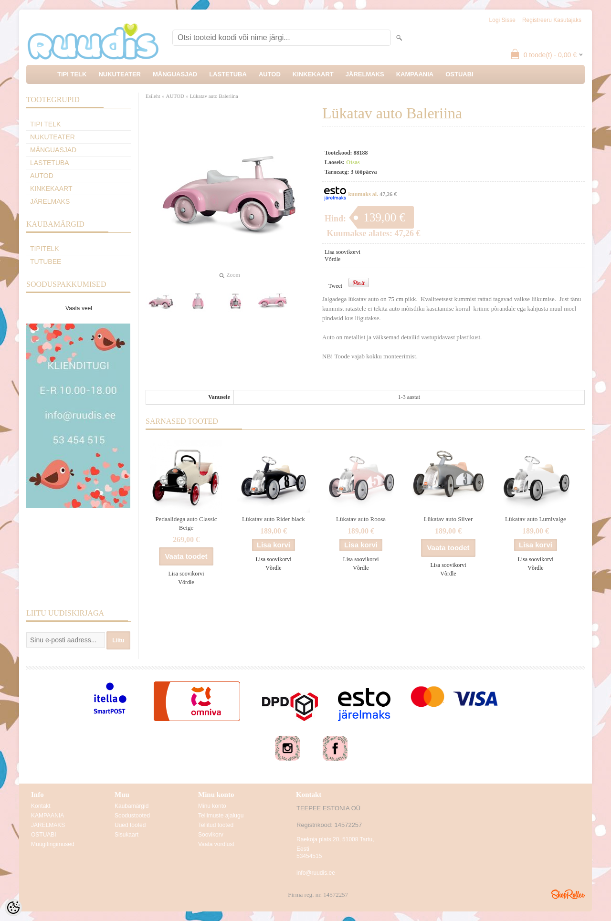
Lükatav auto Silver (448, 519)
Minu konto (212, 806)
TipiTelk (44, 248)
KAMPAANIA (414, 74)
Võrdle (332, 259)
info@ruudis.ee (315, 872)
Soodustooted (132, 815)
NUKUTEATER (119, 74)
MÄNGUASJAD (175, 74)
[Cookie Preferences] (13, 907)
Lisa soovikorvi (342, 252)
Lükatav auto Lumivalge (535, 519)
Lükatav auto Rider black (273, 519)
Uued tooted (130, 825)
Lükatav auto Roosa (361, 519)
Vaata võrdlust (216, 844)
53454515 (309, 856)
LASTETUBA (228, 74)
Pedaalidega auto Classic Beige (186, 523)
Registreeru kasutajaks (551, 20)
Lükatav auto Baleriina (214, 96)
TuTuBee (45, 261)
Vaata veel (78, 308)
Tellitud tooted (215, 825)
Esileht (153, 96)
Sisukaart (126, 834)
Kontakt (41, 806)
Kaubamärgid (131, 806)
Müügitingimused (52, 844)
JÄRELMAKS (365, 74)
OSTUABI (459, 74)
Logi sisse (502, 20)
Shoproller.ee (568, 894)
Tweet (335, 286)
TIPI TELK (71, 74)
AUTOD (270, 74)
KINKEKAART (313, 74)
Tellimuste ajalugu (220, 815)
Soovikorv (210, 834)
